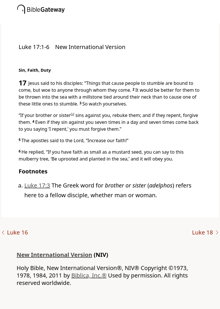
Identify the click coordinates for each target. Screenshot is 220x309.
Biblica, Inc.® (89, 275)
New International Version (54, 255)
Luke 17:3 (37, 185)
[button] (118, 19)
